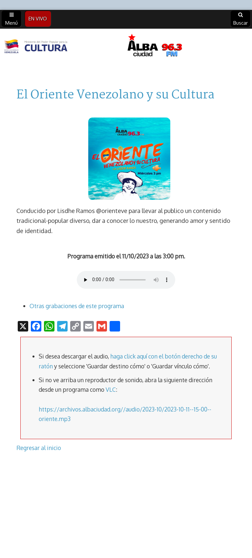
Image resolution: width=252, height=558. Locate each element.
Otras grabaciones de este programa (77, 305)
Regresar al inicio (38, 447)
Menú (11, 19)
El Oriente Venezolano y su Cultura (115, 95)
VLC (111, 389)
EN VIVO (38, 18)
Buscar (240, 19)
